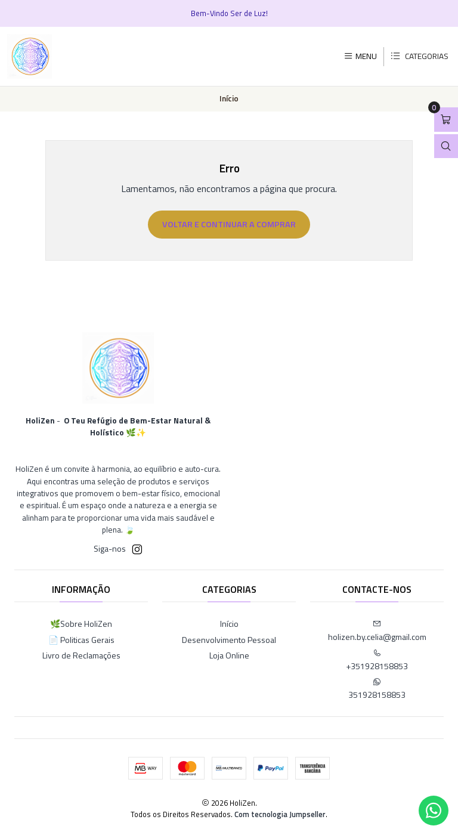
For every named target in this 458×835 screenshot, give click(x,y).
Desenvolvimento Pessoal (229, 639)
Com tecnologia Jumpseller (280, 814)
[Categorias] (419, 56)
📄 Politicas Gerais (81, 639)
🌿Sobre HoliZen (81, 623)
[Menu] (360, 56)
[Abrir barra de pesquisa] (446, 146)
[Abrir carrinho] (446, 119)
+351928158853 (377, 660)
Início (229, 623)
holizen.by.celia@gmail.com (377, 631)
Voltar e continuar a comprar (229, 224)
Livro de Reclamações (81, 655)
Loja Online (229, 655)
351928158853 (377, 689)
